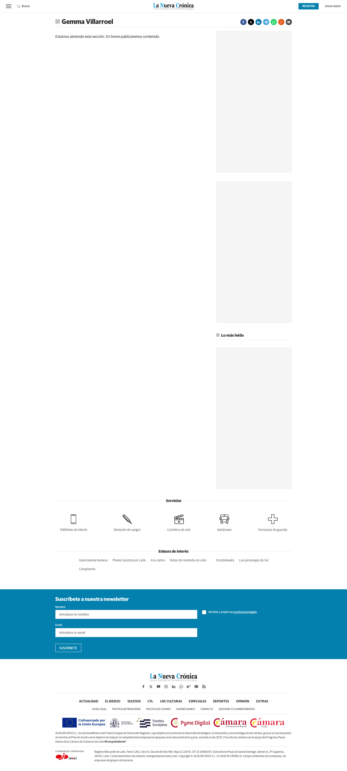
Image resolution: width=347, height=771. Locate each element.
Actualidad (88, 701)
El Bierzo (112, 701)
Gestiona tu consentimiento (237, 709)
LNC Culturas (171, 701)
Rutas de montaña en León (188, 560)
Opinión (243, 701)
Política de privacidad (126, 709)
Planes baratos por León (129, 560)
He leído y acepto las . (229, 612)
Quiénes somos (185, 709)
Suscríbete (68, 648)
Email (58, 625)
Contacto (207, 709)
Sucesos (134, 701)
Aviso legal (99, 709)
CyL (150, 701)
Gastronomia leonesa (93, 560)
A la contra (158, 560)
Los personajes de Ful (253, 560)
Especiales (197, 701)
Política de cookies (158, 709)
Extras (263, 701)
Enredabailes (225, 560)
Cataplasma (87, 569)
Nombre (60, 607)
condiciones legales (245, 612)
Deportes (221, 701)
